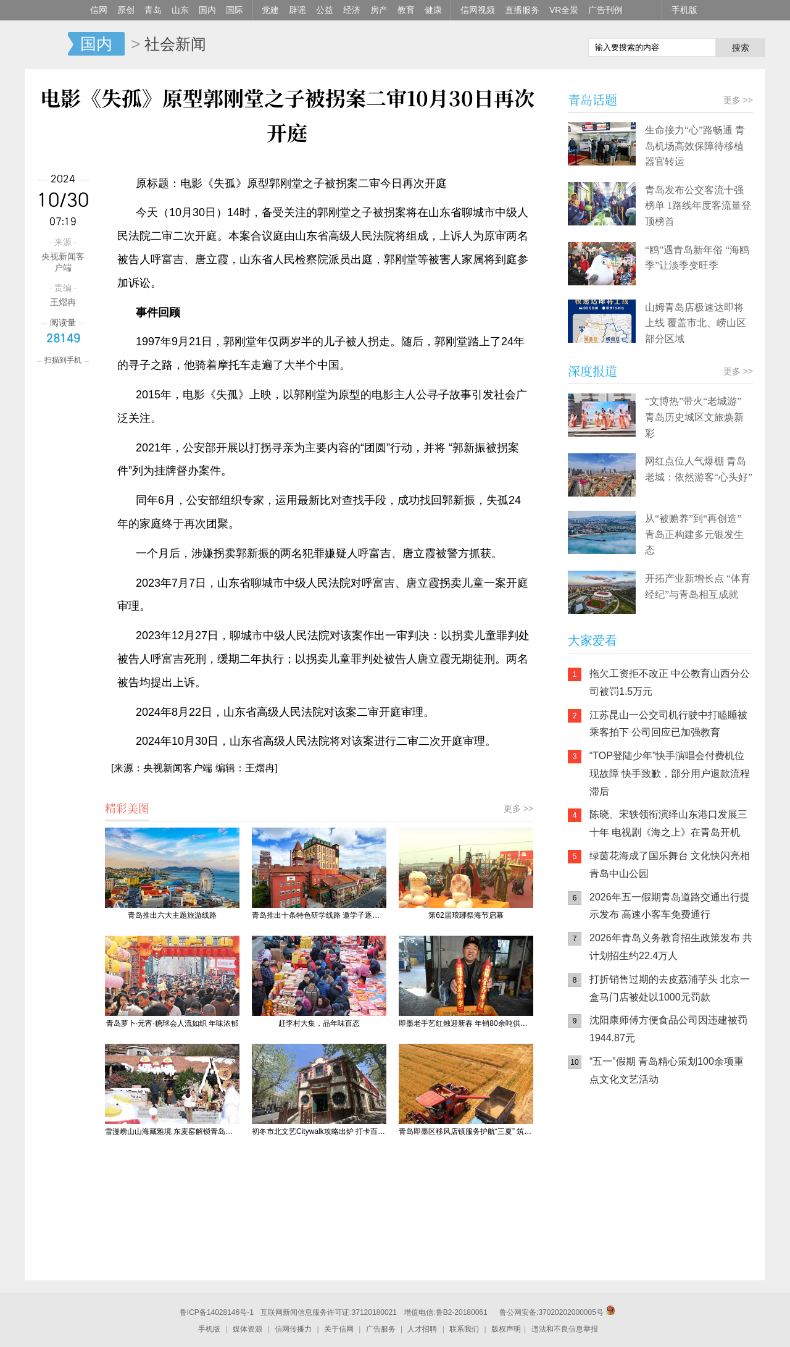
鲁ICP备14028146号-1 (217, 1312)
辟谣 (297, 10)
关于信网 (339, 1329)
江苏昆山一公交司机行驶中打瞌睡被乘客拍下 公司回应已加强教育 (668, 724)
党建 (270, 10)
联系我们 (464, 1329)
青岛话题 (592, 100)
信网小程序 (679, 1175)
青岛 (153, 10)
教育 (406, 10)
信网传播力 (293, 1329)
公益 (324, 10)
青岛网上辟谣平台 (605, 1224)
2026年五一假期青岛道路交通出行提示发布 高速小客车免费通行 (669, 906)
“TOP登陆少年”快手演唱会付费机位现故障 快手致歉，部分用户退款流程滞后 (669, 773)
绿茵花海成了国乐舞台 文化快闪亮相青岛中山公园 (669, 864)
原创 (126, 10)
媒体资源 (247, 1329)
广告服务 (381, 1329)
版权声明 (506, 1329)
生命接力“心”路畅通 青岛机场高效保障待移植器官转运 (695, 146)
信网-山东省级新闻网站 (46, 44)
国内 (207, 10)
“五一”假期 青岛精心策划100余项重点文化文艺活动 (666, 1070)
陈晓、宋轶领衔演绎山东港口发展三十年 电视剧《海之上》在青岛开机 (668, 823)
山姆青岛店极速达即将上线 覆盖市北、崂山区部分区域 (695, 323)
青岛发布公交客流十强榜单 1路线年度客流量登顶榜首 (698, 206)
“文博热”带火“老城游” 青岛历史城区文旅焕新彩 (694, 417)
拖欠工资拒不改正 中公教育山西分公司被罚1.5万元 (669, 682)
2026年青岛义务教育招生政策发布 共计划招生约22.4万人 (670, 947)
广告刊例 (605, 10)
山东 (180, 10)
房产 (379, 10)
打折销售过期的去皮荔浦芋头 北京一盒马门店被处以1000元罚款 (669, 988)
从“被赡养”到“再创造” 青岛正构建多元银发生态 (694, 534)
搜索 (740, 47)
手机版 (684, 10)
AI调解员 (679, 1224)
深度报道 (592, 371)
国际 (234, 10)
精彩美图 (127, 808)
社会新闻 (175, 43)
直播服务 (522, 10)
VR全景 (563, 10)
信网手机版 (605, 1175)
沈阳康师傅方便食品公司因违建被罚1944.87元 (668, 1029)
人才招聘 (422, 1329)
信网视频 (477, 10)
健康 (433, 10)
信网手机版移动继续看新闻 (515, 45)
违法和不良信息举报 (564, 1329)
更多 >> (518, 808)
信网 (98, 10)
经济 (351, 10)
